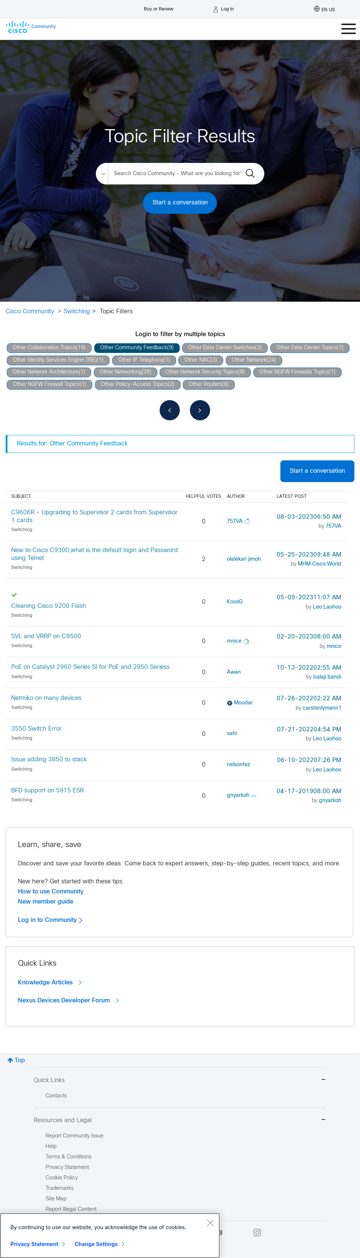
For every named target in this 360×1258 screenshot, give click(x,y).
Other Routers (205, 384)
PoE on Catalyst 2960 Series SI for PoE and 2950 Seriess (90, 667)
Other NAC (197, 360)
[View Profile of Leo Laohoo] (327, 607)
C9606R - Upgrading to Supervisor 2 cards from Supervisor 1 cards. (94, 516)
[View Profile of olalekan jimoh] (244, 559)
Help (51, 1146)
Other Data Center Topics (306, 347)
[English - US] (324, 9)
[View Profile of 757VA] (235, 521)
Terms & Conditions (69, 1157)
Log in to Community (50, 920)
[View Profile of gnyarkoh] (238, 795)
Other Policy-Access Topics (134, 384)
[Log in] (223, 9)
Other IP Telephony (140, 360)
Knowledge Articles (49, 982)
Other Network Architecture (46, 372)
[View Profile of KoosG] (235, 602)
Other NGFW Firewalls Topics (294, 372)
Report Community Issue (75, 1136)
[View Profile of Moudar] (243, 703)
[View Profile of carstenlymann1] (322, 708)
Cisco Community (30, 311)
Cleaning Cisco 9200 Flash (48, 606)
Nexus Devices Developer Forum (68, 1000)
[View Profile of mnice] (234, 641)
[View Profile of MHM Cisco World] (319, 564)
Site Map (56, 1199)
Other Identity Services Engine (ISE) (55, 360)
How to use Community (51, 891)
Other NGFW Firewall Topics (46, 384)
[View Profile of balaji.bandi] (327, 677)
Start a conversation (180, 202)
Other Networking (121, 372)
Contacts (56, 1096)
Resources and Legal (180, 1120)
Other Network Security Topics (202, 372)
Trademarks (60, 1188)
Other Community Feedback (133, 347)
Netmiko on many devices (46, 698)
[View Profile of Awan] (234, 672)
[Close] (210, 1223)
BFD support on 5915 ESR (47, 791)
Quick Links (180, 1080)
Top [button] (20, 1060)
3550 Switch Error (36, 729)
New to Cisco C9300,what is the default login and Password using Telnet (94, 554)
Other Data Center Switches (221, 347)
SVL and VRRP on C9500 (46, 636)
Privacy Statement (34, 1244)
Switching (77, 311)
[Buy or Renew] (158, 7)
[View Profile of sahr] (232, 733)
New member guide (45, 902)
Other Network (249, 360)
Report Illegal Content (71, 1209)
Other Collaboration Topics (44, 347)
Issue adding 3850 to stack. (50, 759)
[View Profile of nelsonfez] (238, 764)
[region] (110, 1235)
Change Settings (96, 1244)
